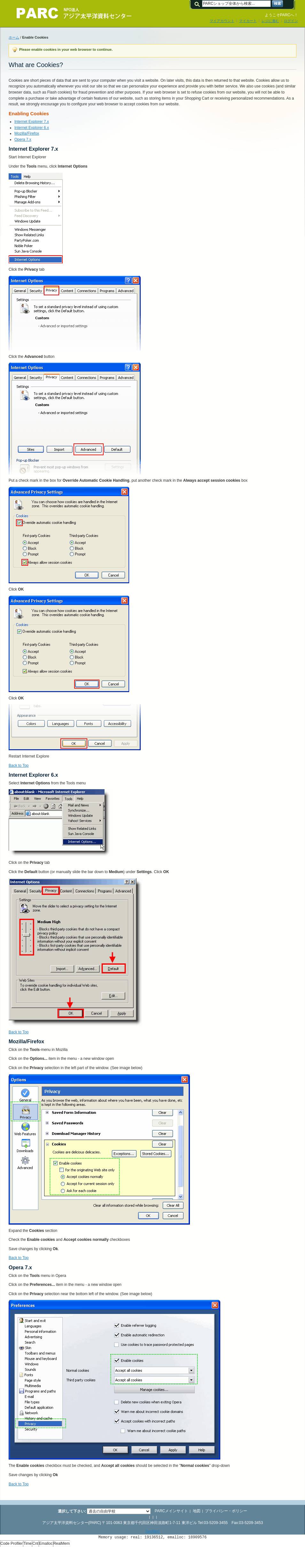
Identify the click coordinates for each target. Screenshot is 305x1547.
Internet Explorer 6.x (31, 127)
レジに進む (270, 21)
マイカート (248, 21)
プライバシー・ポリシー (226, 1511)
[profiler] (152, 1531)
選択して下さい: (72, 1511)
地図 (196, 1511)
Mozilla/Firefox (26, 133)
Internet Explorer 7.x (31, 121)
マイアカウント (222, 21)
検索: (198, 3)
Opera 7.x (22, 139)
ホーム (14, 37)
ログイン (291, 21)
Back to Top (18, 765)
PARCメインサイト (171, 1511)
